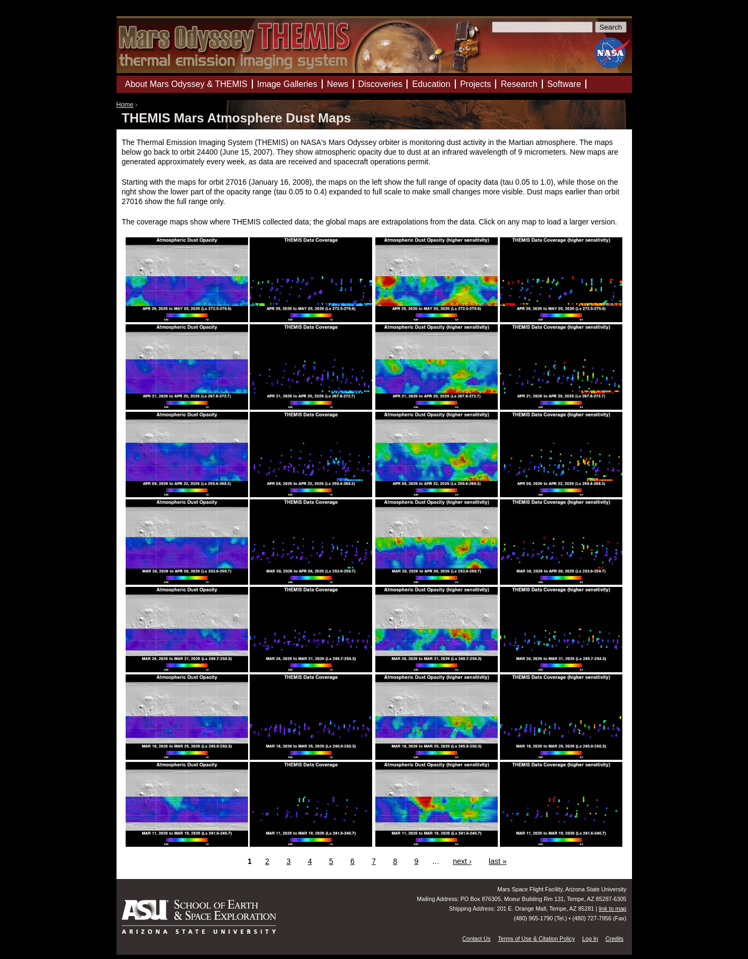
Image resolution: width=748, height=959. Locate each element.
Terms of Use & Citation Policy (536, 938)
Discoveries (380, 84)
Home (125, 104)
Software (564, 84)
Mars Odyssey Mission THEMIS (148, 13)
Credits (614, 938)
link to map (613, 908)
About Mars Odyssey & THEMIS (186, 84)
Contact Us (476, 938)
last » (497, 861)
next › (462, 861)
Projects (475, 84)
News (337, 84)
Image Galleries (287, 84)
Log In (590, 938)
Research (518, 84)
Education (431, 84)
